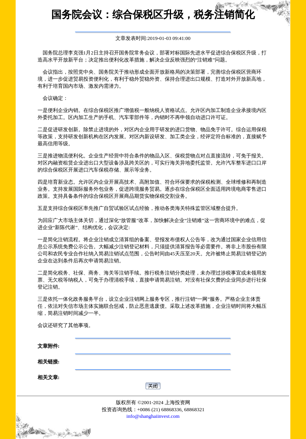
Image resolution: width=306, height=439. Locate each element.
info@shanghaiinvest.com (153, 416)
